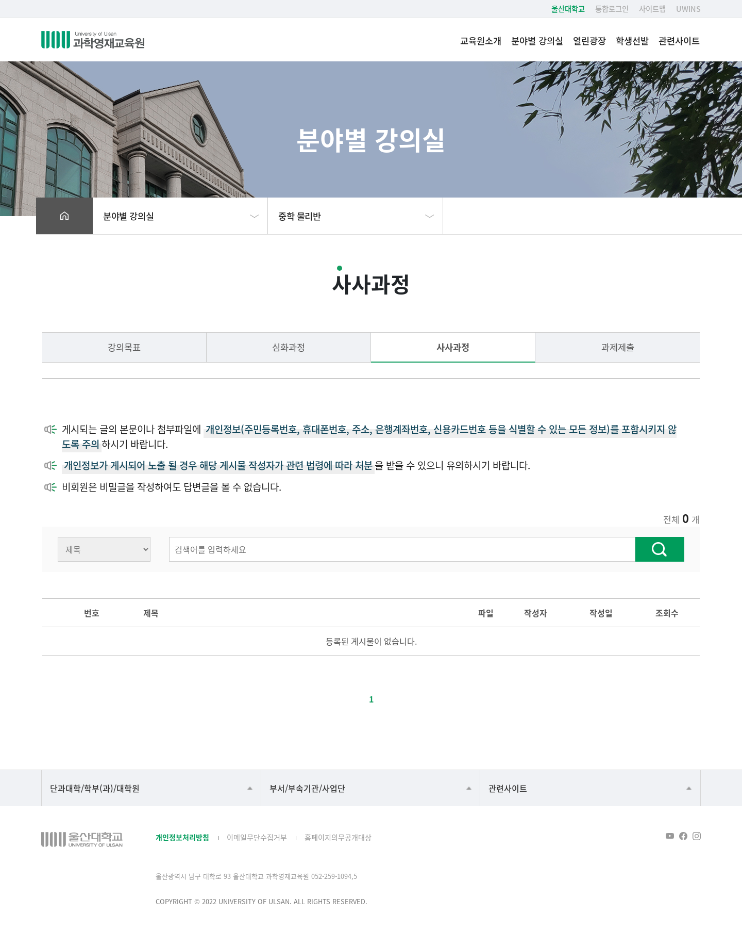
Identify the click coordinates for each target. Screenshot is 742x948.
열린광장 (589, 40)
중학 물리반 (299, 215)
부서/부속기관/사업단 (307, 788)
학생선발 (632, 40)
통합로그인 (612, 8)
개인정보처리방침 (182, 837)
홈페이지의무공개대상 (338, 837)
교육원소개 (480, 40)
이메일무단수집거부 (257, 837)
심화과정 (288, 346)
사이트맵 (652, 8)
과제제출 (617, 346)
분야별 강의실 (537, 40)
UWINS (688, 8)
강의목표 (124, 346)
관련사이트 (679, 40)
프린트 (679, 215)
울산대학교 (568, 8)
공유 (658, 215)
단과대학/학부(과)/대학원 (95, 788)
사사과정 (452, 346)
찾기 (659, 549)
